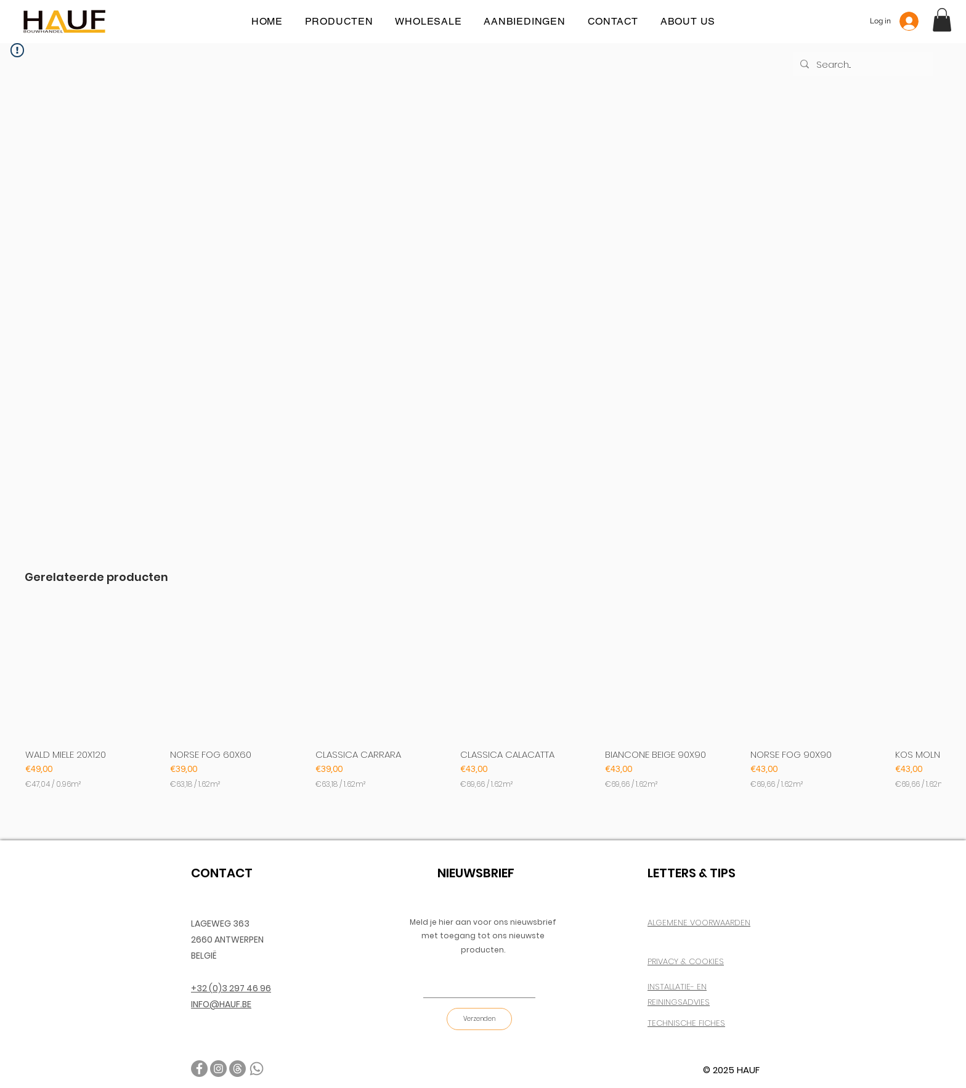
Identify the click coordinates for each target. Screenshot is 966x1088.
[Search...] (861, 64)
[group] (483, 698)
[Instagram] (218, 1068)
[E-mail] (475, 985)
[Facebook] (199, 1068)
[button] (942, 19)
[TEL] (256, 1068)
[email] (237, 1068)
